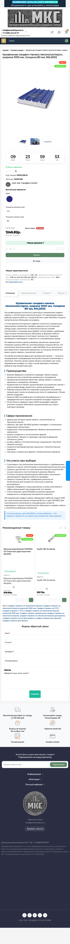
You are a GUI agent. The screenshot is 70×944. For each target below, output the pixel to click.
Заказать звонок (35, 829)
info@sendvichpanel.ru (12, 30)
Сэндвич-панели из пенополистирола (24, 606)
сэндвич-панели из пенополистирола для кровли (42, 616)
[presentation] (23, 680)
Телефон (9, 652)
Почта (7, 642)
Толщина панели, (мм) (15, 217)
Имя (7, 633)
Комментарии (11, 661)
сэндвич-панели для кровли (48, 618)
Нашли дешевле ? (35, 243)
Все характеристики (14, 282)
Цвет (8, 193)
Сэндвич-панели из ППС (48, 608)
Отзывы (47, 293)
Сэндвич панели (27, 613)
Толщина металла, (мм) (15, 207)
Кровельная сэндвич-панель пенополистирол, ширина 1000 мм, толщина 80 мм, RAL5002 (35, 306)
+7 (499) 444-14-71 (10, 33)
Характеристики (28, 293)
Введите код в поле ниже (16, 673)
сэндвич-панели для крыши (15, 621)
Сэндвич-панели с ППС (13, 611)
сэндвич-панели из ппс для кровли (18, 618)
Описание (10, 293)
